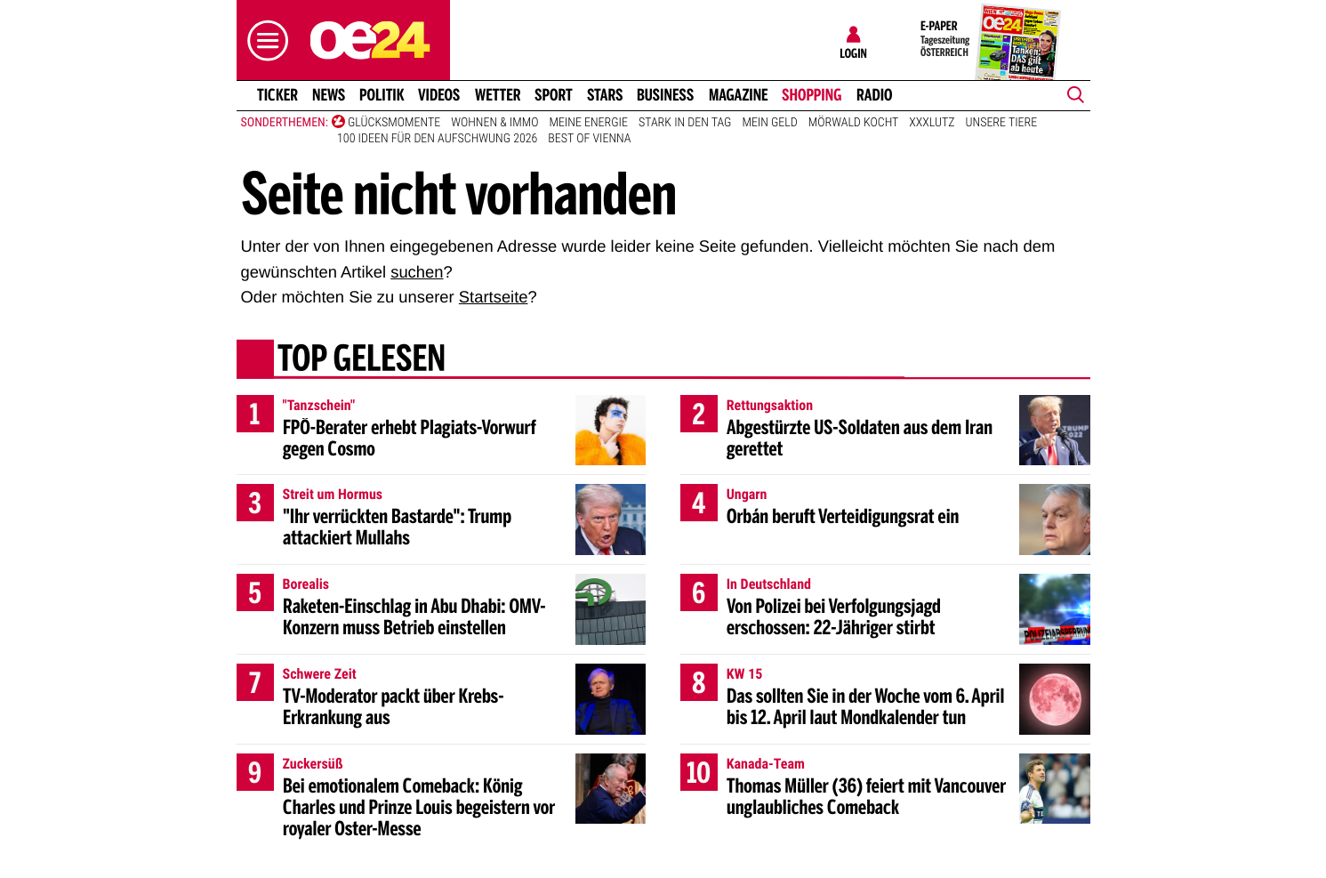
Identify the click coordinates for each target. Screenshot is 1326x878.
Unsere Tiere (1002, 123)
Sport (553, 95)
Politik (382, 95)
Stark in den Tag (685, 123)
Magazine (738, 95)
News (328, 95)
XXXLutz (931, 123)
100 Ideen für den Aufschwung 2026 (437, 139)
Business (665, 95)
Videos (439, 95)
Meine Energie (588, 123)
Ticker (276, 95)
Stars (605, 95)
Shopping (811, 95)
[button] (263, 40)
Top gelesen (361, 360)
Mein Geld (769, 123)
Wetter (498, 95)
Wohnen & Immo (494, 123)
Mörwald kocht (853, 123)
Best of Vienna (589, 139)
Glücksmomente (394, 123)
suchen (416, 271)
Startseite (493, 296)
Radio (874, 95)
